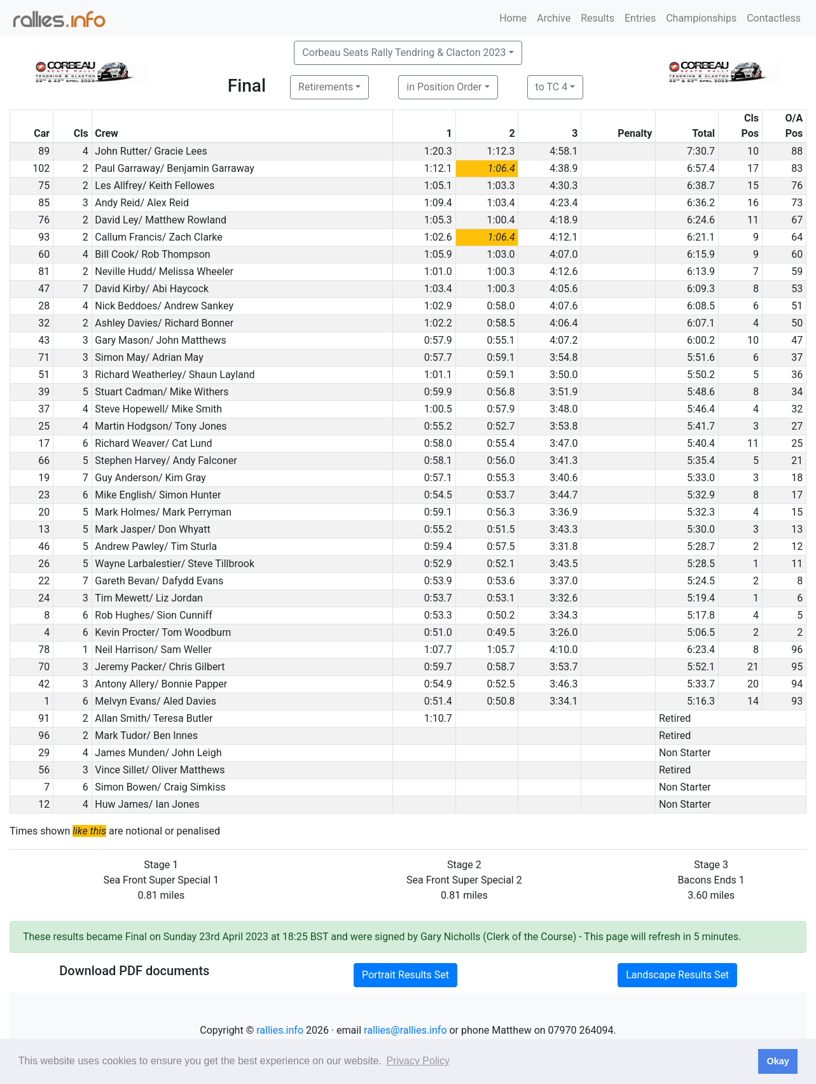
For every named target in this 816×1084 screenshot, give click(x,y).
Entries (640, 18)
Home (513, 18)
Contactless (774, 18)
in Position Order (443, 87)
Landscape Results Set (677, 975)
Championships (701, 18)
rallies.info (279, 1030)
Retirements (325, 87)
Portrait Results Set (405, 975)
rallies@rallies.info (405, 1030)
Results (597, 18)
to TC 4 (552, 87)
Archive (554, 18)
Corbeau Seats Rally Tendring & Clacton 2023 (404, 52)
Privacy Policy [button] (418, 1060)
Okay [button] (777, 1061)
